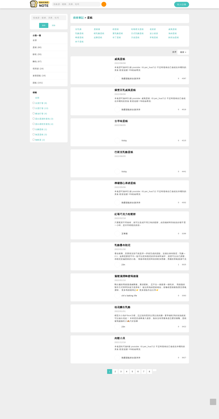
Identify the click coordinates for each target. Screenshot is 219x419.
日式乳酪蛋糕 (137, 33)
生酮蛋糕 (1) (41, 129)
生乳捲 (78, 29)
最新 (183, 52)
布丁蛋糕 (117, 37)
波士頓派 (154, 33)
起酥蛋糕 (98, 37)
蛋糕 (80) (37, 47)
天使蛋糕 (135, 37)
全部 (35, 40)
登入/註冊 (181, 4)
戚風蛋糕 (172, 29)
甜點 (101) (38, 83)
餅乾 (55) (37, 54)
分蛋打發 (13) (41, 108)
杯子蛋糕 (79, 42)
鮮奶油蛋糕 (173, 37)
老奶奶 (153, 29)
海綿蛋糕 (172, 33)
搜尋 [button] (43, 25)
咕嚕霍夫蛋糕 (137, 29)
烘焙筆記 (78, 17)
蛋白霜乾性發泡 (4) (44, 124)
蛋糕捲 (97, 29)
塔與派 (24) (38, 68)
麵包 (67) (37, 61)
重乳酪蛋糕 (118, 33)
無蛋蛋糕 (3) (41, 134)
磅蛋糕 (116, 29)
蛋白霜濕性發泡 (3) (44, 119)
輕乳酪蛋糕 (99, 33)
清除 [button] (53, 25)
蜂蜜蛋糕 (79, 37)
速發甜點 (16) (39, 75)
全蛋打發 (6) (41, 103)
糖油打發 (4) (41, 113)
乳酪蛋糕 (79, 33)
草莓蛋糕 (154, 37)
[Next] (154, 370)
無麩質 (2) (40, 140)
